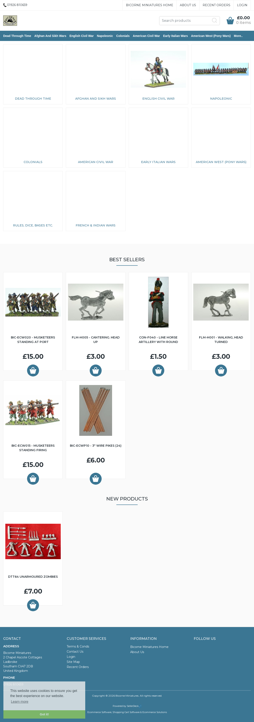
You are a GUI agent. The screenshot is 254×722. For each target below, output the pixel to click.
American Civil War (146, 36)
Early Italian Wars (175, 36)
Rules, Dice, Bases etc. (33, 225)
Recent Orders (216, 5)
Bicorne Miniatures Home (149, 5)
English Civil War (81, 36)
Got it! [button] (44, 714)
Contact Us (75, 651)
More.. (238, 36)
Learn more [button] (19, 701)
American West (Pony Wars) (211, 36)
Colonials (123, 36)
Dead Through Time (17, 36)
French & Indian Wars (95, 225)
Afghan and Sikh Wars (50, 36)
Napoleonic (105, 36)
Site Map (73, 662)
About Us (188, 5)
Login (242, 5)
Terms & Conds (78, 646)
